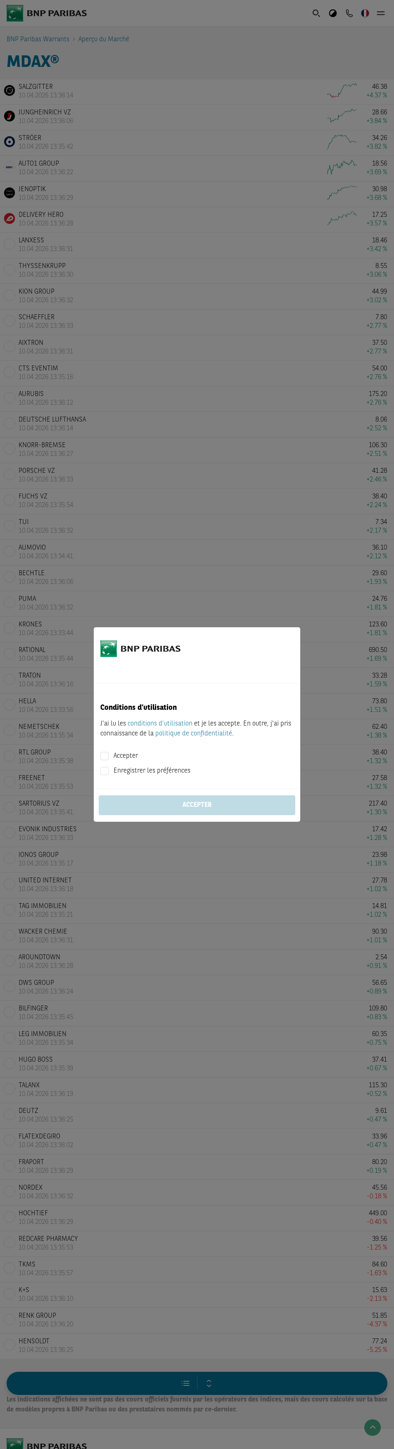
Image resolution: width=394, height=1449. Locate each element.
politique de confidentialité (193, 733)
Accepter (126, 756)
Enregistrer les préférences (152, 771)
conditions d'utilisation (160, 724)
